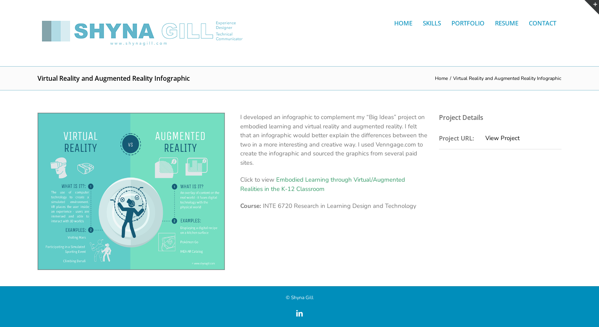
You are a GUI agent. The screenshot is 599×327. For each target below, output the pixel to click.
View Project (502, 138)
